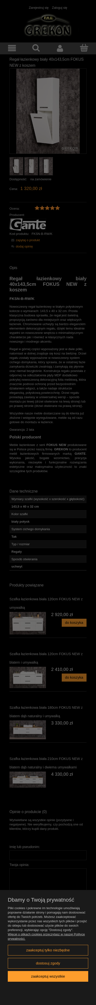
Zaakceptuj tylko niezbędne (48, 950)
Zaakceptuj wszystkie (48, 976)
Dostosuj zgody (48, 963)
